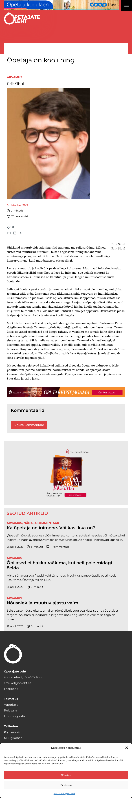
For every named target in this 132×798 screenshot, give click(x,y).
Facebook (11, 689)
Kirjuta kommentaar (29, 425)
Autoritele (11, 704)
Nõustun (66, 775)
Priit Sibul (15, 84)
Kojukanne (12, 732)
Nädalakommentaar (41, 523)
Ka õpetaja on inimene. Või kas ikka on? (51, 527)
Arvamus (14, 77)
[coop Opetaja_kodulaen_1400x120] (61, 5)
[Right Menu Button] (126, 6)
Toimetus (11, 699)
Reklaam (10, 710)
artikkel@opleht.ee (18, 683)
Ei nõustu (66, 785)
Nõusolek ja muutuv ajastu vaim (42, 602)
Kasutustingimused (64, 793)
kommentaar (58, 547)
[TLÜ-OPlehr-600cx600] (66, 473)
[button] (126, 748)
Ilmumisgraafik (15, 716)
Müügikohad (13, 738)
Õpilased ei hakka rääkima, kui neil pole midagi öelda (59, 565)
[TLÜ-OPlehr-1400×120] (66, 392)
